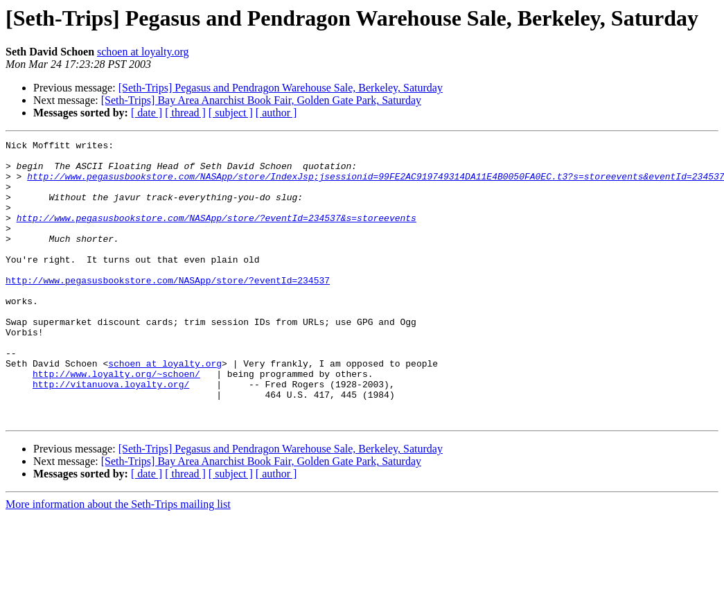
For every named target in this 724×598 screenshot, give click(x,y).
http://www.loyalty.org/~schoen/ (116, 421)
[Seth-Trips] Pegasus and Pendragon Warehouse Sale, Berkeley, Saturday (280, 88)
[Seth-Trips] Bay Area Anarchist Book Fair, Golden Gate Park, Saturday (261, 100)
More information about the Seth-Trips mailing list (118, 560)
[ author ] (276, 112)
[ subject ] (231, 112)
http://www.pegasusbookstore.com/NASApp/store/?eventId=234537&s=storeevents (216, 234)
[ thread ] (185, 112)
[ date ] (146, 112)
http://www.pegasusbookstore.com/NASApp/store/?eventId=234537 (168, 309)
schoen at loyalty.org (142, 52)
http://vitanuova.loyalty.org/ (111, 434)
